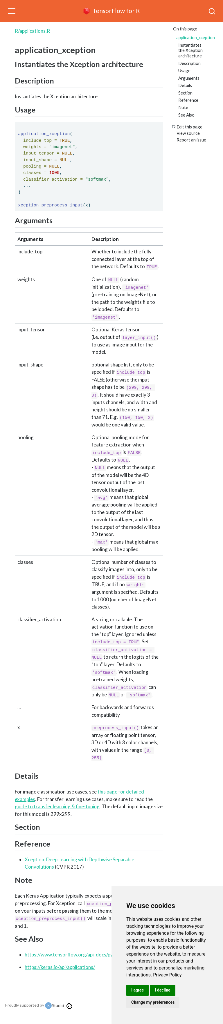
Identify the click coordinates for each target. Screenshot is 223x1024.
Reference (188, 100)
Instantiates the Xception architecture (190, 50)
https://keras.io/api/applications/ (60, 967)
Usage (184, 70)
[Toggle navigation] (11, 11)
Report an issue (191, 139)
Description (189, 63)
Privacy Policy (167, 975)
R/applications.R (32, 31)
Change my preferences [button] (153, 1002)
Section (185, 92)
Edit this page (189, 126)
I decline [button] (162, 990)
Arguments (188, 78)
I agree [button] (137, 990)
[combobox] (212, 11)
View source (188, 133)
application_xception (195, 37)
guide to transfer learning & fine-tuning (57, 806)
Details (185, 85)
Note (183, 107)
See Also (186, 114)
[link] (167, 975)
